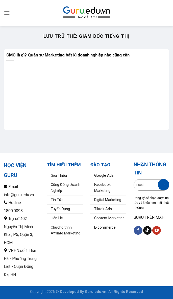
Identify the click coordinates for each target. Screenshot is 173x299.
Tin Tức (57, 200)
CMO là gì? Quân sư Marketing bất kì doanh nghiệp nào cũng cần (68, 54)
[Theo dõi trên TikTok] (147, 230)
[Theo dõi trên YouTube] (156, 230)
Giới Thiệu (59, 175)
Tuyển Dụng (60, 209)
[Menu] (7, 13)
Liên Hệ (57, 218)
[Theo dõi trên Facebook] (138, 230)
